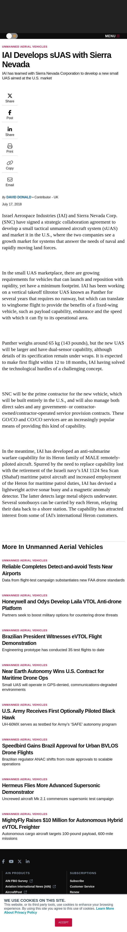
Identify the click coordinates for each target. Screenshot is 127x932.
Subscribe (77, 799)
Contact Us (77, 871)
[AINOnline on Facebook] (3, 779)
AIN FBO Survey (19, 799)
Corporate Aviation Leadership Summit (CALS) (32, 828)
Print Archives (15, 854)
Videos (10, 871)
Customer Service (82, 804)
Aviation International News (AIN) (30, 804)
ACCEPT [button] (63, 922)
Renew (74, 810)
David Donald (18, 113)
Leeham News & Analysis (25, 836)
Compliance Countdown (21, 893)
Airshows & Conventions (22, 882)
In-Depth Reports (17, 865)
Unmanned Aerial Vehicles (24, 46)
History (75, 865)
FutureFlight (13, 821)
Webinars (11, 876)
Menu (112, 36)
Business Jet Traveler (22, 816)
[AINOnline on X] (20, 779)
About (74, 854)
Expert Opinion (15, 859)
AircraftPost (16, 810)
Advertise (79, 876)
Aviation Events (16, 887)
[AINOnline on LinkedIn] (28, 779)
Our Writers (78, 859)
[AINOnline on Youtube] (11, 779)
